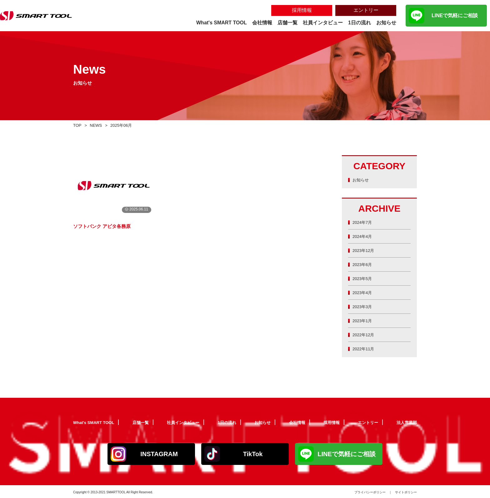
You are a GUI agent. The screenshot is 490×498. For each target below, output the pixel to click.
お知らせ (361, 179)
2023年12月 (365, 250)
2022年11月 (365, 348)
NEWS (98, 125)
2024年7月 (363, 222)
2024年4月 (363, 236)
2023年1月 (363, 320)
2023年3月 (363, 306)
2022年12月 (365, 334)
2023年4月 (363, 292)
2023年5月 (363, 278)
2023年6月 (363, 264)
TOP (78, 125)
